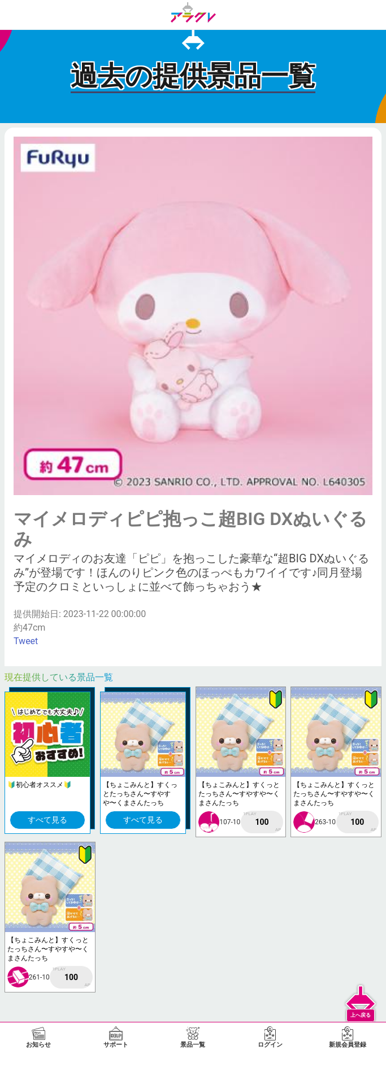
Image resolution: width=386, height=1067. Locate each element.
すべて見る (47, 819)
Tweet (26, 641)
